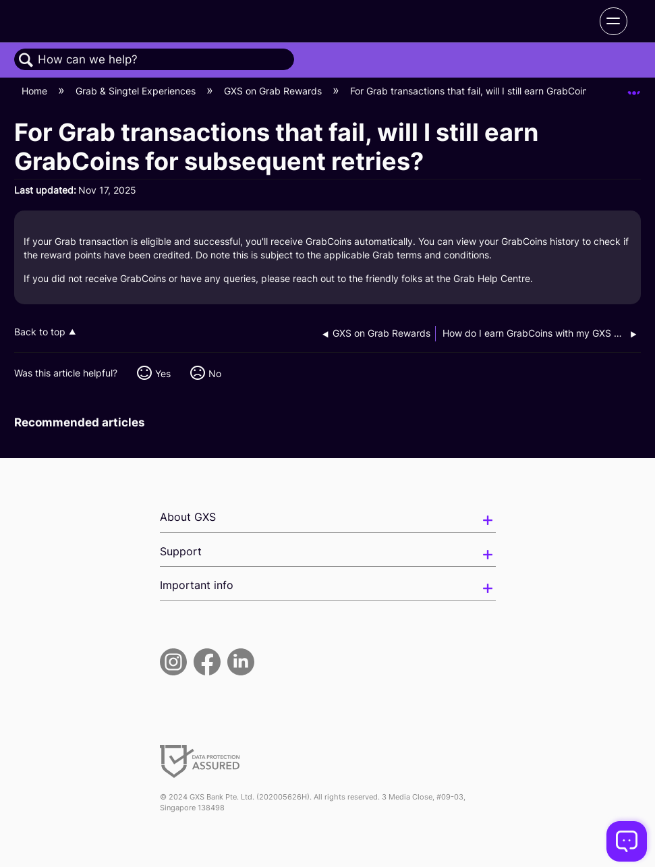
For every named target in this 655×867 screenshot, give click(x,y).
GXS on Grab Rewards (274, 90)
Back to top (39, 332)
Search (26, 60)
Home (36, 90)
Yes (163, 373)
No (214, 373)
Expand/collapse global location (634, 86)
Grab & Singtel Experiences (137, 90)
